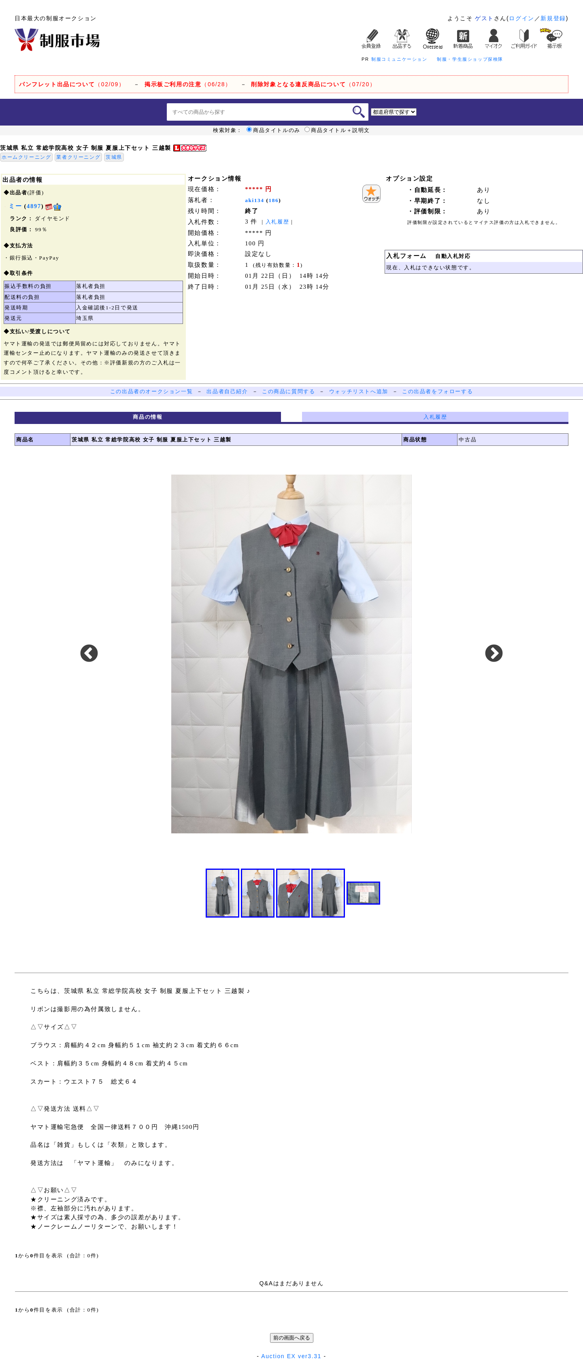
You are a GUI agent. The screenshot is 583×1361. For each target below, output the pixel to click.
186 (274, 200)
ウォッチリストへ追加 (358, 391)
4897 (34, 206)
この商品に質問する (288, 391)
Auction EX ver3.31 (291, 1356)
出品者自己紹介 (227, 391)
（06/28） (188, 84)
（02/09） (72, 84)
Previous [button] (89, 654)
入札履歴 (277, 222)
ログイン (521, 18)
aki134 (254, 200)
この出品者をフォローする (437, 391)
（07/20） (313, 84)
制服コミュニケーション (399, 59)
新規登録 (553, 18)
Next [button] (494, 654)
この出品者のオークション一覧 (151, 391)
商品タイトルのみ (273, 130)
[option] (291, 654)
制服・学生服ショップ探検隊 (470, 59)
